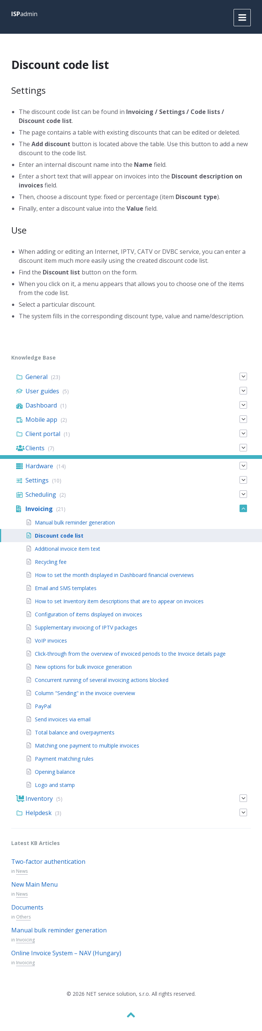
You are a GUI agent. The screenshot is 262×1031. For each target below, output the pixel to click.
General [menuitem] (36, 377)
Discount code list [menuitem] (59, 535)
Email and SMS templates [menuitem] (66, 588)
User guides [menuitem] (42, 391)
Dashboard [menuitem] (41, 405)
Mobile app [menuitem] (41, 419)
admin (24, 14)
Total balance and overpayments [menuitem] (75, 732)
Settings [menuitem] (37, 480)
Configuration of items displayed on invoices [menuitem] (88, 614)
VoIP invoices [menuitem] (51, 640)
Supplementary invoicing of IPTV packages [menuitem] (86, 627)
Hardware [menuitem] (39, 466)
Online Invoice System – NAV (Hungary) (66, 953)
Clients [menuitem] (35, 448)
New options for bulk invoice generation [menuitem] (83, 666)
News (22, 871)
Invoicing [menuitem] (39, 509)
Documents (27, 907)
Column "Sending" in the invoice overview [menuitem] (85, 693)
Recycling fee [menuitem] (51, 561)
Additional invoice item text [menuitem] (67, 548)
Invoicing (25, 940)
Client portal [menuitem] (42, 434)
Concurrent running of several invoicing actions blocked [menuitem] (101, 679)
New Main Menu (34, 884)
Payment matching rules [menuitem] (64, 758)
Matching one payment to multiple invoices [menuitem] (87, 745)
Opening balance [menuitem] (55, 771)
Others (23, 917)
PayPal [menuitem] (43, 706)
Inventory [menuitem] (39, 798)
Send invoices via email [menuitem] (63, 719)
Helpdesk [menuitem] (38, 813)
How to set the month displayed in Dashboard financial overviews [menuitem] (114, 574)
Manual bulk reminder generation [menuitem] (75, 522)
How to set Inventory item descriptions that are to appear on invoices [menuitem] (119, 601)
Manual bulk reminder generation (59, 930)
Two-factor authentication (48, 861)
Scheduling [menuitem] (40, 494)
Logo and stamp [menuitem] (55, 784)
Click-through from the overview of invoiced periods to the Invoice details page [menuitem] (130, 653)
